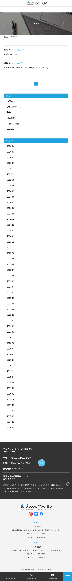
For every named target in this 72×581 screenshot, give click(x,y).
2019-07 (10, 376)
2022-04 (10, 309)
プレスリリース (14, 106)
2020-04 (10, 348)
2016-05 (10, 427)
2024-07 (10, 202)
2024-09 (10, 191)
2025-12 (10, 168)
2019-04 (10, 382)
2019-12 (10, 365)
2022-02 (10, 314)
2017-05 (10, 416)
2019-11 (10, 371)
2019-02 (10, 393)
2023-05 (10, 281)
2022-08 (10, 303)
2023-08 (10, 264)
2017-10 (10, 399)
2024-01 (10, 236)
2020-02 (10, 354)
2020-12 (10, 337)
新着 (9, 112)
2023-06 (10, 275)
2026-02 (10, 157)
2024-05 (10, 213)
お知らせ (11, 129)
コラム (10, 101)
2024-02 (10, 230)
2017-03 (10, 421)
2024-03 (10, 224)
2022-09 (10, 297)
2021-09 (10, 326)
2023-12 (10, 241)
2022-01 (10, 320)
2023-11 (10, 247)
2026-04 (10, 146)
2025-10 (10, 179)
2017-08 (10, 410)
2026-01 (10, 162)
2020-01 (10, 359)
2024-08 (10, 196)
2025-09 (10, 185)
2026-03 (10, 151)
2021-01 (10, 331)
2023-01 (10, 292)
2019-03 (10, 388)
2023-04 (10, 286)
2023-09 (10, 258)
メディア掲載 (13, 123)
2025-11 (10, 174)
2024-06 (10, 207)
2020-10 (10, 342)
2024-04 (10, 219)
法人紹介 (11, 117)
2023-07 (10, 269)
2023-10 (10, 253)
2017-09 (10, 404)
